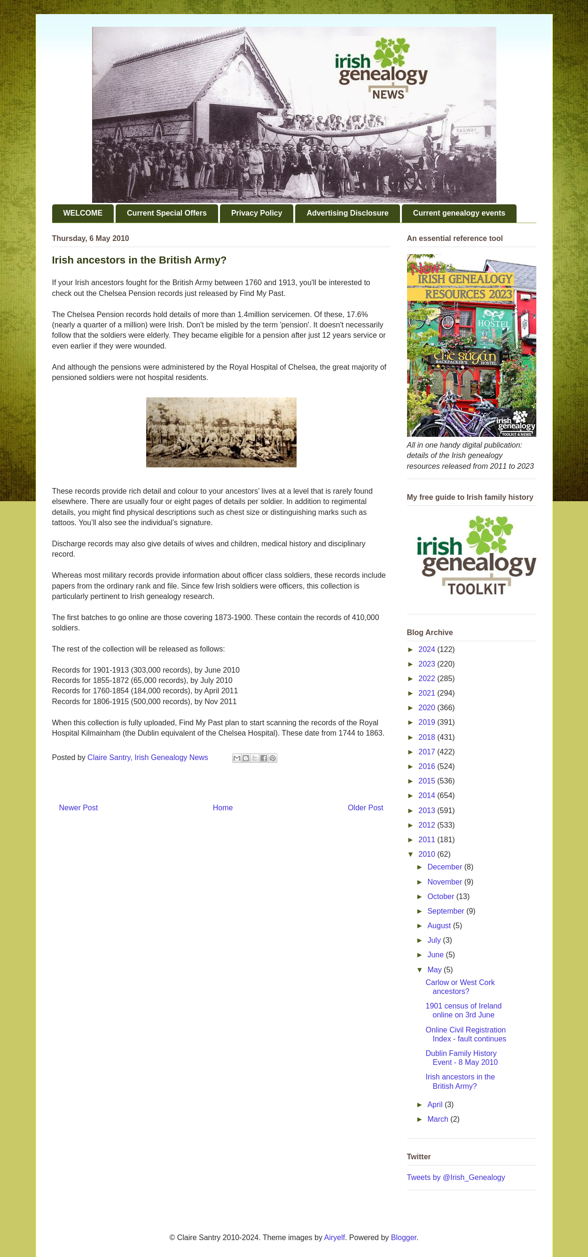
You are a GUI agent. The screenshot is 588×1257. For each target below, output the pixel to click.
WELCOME (83, 213)
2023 (427, 664)
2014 (427, 795)
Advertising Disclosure (347, 213)
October (441, 896)
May (435, 970)
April (435, 1105)
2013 (427, 811)
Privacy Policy (256, 213)
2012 (427, 825)
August (440, 926)
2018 (427, 737)
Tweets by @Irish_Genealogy (456, 1177)
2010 (427, 854)
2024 (427, 649)
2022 (427, 679)
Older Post (366, 808)
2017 (427, 752)
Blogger (403, 1237)
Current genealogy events (459, 213)
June (436, 955)
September (446, 911)
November (445, 882)
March (438, 1119)
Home (223, 808)
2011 (427, 840)
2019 (427, 722)
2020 (427, 708)
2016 (427, 766)
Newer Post (78, 808)
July (435, 940)
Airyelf (334, 1237)
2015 (427, 781)
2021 (427, 693)
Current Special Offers (167, 213)
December (445, 867)
